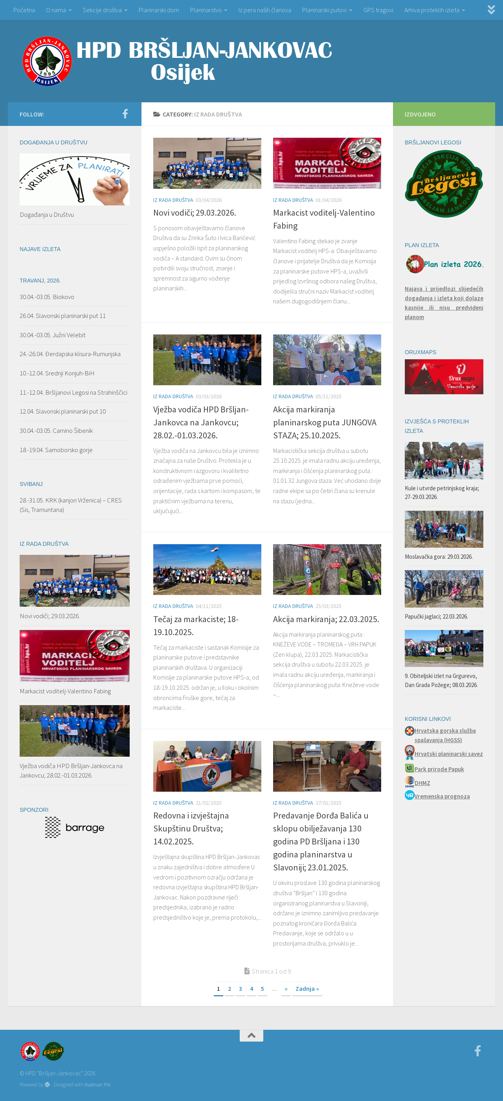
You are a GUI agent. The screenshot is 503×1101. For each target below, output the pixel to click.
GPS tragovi (378, 10)
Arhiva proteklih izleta (431, 10)
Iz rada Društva (173, 199)
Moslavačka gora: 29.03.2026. (439, 556)
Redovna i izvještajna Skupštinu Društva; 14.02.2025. (191, 828)
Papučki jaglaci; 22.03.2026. (436, 616)
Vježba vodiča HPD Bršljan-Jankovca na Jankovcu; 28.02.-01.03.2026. (201, 422)
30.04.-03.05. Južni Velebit (53, 335)
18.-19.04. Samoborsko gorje (56, 449)
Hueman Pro (97, 1084)
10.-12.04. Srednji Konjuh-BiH (57, 373)
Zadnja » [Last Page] (307, 988)
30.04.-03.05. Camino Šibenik (56, 430)
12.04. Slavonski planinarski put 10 (63, 411)
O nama (56, 10)
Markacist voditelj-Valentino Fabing (65, 691)
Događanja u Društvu (47, 214)
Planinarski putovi (324, 10)
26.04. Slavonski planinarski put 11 (63, 315)
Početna (24, 10)
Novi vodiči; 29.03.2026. (194, 212)
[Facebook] (125, 113)
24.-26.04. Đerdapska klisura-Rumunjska (70, 353)
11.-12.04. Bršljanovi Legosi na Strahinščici (73, 392)
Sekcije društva (102, 10)
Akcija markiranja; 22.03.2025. (326, 618)
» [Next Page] (286, 988)
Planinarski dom (159, 10)
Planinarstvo (206, 10)
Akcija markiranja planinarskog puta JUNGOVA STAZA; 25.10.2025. (324, 422)
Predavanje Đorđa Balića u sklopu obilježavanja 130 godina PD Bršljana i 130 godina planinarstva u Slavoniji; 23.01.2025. (321, 841)
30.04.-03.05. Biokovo (47, 296)
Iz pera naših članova (265, 10)
